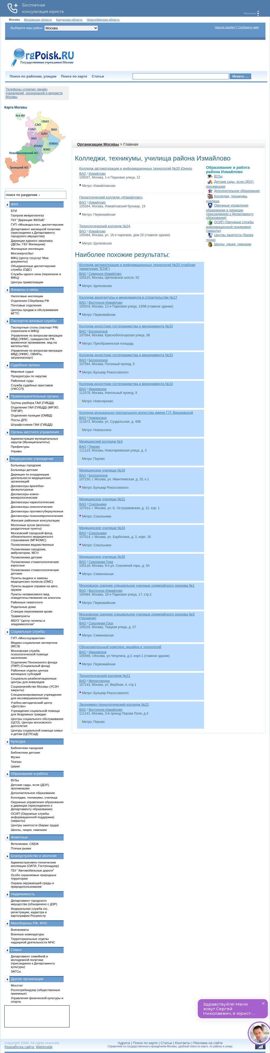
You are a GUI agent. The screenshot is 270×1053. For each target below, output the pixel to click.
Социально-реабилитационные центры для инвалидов (34, 680)
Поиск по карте (74, 76)
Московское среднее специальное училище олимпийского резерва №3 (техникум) (137, 616)
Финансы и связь (24, 290)
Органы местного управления (35, 432)
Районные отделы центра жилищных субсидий (29, 672)
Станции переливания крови (31, 611)
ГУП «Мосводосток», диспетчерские (37, 224)
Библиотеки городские (27, 748)
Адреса (124, 1043)
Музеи (15, 757)
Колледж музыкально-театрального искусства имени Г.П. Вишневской (136, 413)
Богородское (98, 331)
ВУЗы (218, 176)
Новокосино (98, 418)
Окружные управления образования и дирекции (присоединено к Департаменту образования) (230, 212)
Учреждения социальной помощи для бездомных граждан (35, 712)
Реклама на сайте (208, 1043)
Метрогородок (99, 681)
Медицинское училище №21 (102, 499)
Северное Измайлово (105, 274)
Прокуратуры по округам (29, 376)
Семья (16, 950)
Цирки (15, 766)
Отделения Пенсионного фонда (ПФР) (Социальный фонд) (34, 663)
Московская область (38, 19)
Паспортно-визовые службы (34, 321)
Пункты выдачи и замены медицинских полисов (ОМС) (32, 579)
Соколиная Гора (101, 562)
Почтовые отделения (26, 305)
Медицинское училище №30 (102, 557)
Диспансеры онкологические (32, 506)
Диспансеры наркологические (32, 502)
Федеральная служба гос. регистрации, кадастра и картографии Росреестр (29, 912)
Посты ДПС (19, 420)
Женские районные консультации (35, 520)
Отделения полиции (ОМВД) (31, 415)
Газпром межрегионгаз (27, 215)
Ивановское (97, 389)
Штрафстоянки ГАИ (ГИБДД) (32, 424)
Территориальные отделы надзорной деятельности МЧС (33, 940)
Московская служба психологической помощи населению (29, 654)
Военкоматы (20, 929)
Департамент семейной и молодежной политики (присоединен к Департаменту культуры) (33, 961)
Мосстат (17, 985)
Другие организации (27, 979)
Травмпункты (20, 616)
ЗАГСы (16, 971)
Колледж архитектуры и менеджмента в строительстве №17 (128, 297)
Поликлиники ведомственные (32, 544)
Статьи (98, 76)
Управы (16, 451)
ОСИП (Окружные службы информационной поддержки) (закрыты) (230, 226)
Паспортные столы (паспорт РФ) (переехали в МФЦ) (34, 329)
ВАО (82, 174)
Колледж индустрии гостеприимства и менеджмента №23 (126, 326)
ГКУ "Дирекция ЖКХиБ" (28, 220)
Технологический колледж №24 (104, 226)
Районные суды (22, 380)
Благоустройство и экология (34, 856)
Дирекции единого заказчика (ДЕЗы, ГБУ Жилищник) (32, 242)
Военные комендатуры (27, 934)
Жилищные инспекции (27, 248)
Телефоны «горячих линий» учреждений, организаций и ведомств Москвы (34, 93)
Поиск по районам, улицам (33, 76)
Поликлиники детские (26, 557)
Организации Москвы (98, 144)
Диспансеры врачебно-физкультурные (27, 487)
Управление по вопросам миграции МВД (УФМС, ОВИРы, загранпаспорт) (36, 354)
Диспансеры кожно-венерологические (25, 495)
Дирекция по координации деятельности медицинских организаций (31, 478)
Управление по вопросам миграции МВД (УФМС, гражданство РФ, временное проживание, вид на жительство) (36, 341)
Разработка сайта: (20, 1047)
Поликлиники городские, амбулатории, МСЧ (28, 550)
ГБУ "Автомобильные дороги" (32, 870)
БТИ (14, 210)
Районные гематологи (27, 602)
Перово (94, 447)
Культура (18, 741)
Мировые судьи (22, 371)
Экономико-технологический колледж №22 (114, 704)
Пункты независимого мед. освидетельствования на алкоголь (36, 595)
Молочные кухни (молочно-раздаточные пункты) (30, 526)
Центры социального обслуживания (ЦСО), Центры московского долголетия (37, 722)
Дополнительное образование (237, 191)
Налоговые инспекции (27, 296)
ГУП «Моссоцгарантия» (28, 638)
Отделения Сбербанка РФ (30, 300)
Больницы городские (26, 465)
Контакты (183, 1043)
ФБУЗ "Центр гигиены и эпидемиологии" (28, 622)
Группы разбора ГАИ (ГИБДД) (32, 402)
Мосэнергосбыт (22, 253)
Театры (16, 761)
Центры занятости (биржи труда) (35, 825)
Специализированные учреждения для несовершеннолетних (36, 696)
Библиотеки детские (25, 752)
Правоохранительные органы (34, 396)
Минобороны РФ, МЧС (29, 923)
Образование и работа (29, 774)
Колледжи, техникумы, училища (34, 797)
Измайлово (97, 174)
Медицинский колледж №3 (101, 441)
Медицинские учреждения (32, 459)
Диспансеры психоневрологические (37, 515)
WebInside (44, 1047)
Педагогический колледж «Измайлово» (111, 197)
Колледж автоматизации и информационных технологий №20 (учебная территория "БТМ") (137, 267)
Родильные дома (23, 606)
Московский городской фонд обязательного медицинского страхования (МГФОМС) (32, 536)
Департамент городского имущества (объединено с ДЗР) (34, 902)
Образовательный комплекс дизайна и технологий (120, 647)
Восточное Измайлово (105, 303)
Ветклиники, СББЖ (25, 843)
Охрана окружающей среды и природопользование (32, 884)
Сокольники (97, 504)
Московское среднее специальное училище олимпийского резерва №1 (137, 585)
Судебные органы (25, 365)
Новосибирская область (103, 19)
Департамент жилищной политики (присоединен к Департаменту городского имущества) (35, 232)
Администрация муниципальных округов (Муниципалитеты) (34, 440)
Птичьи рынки (21, 848)
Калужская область (69, 19)
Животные (19, 837)
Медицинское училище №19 (102, 470)
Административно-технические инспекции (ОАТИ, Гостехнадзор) (35, 863)
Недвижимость (23, 894)
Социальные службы (28, 631)
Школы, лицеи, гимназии (232, 244)
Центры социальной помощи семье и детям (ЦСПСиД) (37, 732)
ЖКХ (14, 204)
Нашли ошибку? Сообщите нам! (237, 27)
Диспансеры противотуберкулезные (37, 511)
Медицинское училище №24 (102, 528)
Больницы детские (24, 469)
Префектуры (20, 446)
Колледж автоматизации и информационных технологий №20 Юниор (135, 168)
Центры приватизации (27, 282)
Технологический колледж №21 (104, 676)
